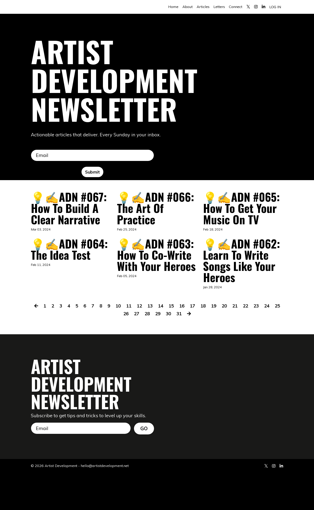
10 (122, 343)
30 (174, 350)
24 (276, 343)
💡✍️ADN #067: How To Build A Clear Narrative (65, 217)
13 (155, 343)
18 (210, 343)
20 (232, 343)
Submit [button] (92, 172)
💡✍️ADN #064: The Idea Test (69, 275)
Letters (219, 6)
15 (177, 343)
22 (254, 343)
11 (133, 343)
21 (243, 343)
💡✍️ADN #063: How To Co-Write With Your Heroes (152, 281)
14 (166, 343)
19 (221, 343)
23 (265, 343)
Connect (235, 6)
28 (152, 350)
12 (144, 343)
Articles (203, 6)
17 (199, 343)
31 (185, 350)
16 (188, 343)
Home (173, 6)
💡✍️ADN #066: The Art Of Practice (153, 211)
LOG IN (275, 6)
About (187, 6)
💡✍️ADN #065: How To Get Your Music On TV (241, 217)
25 (119, 350)
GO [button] (144, 465)
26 (130, 350)
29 (163, 350)
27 (141, 350)
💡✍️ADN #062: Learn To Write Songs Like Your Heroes (241, 288)
